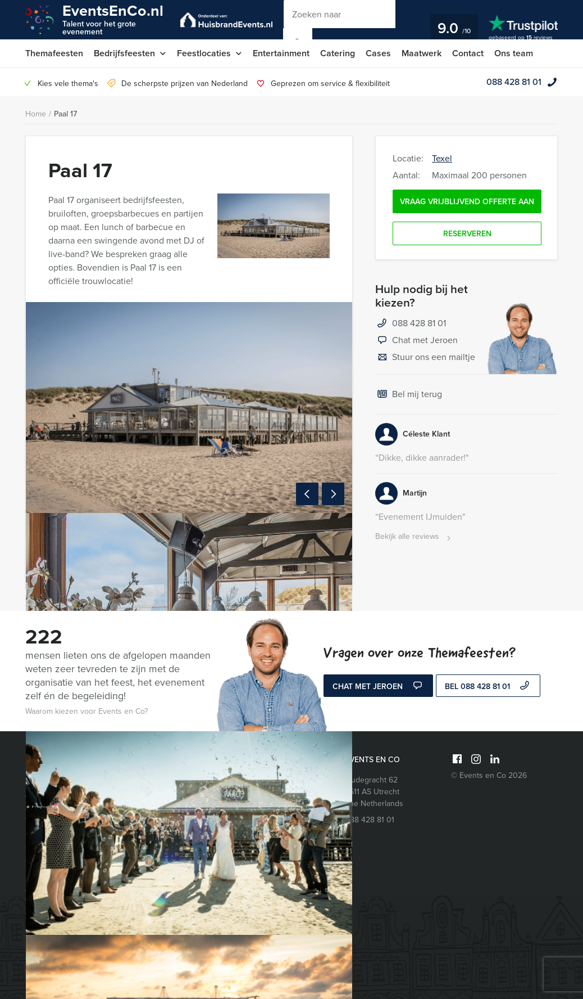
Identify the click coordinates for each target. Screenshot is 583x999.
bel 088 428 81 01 (488, 687)
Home (35, 114)
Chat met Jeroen (416, 341)
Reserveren (467, 234)
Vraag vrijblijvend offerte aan (467, 202)
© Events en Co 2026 (489, 775)
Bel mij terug (408, 395)
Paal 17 (65, 114)
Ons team (513, 53)
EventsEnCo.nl (112, 19)
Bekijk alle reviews (414, 537)
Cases (378, 53)
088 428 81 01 (513, 81)
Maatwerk (421, 53)
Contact (468, 53)
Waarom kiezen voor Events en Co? (86, 711)
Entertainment (281, 53)
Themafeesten (54, 53)
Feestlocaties (204, 53)
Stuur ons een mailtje (425, 357)
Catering (337, 53)
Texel (442, 158)
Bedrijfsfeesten (124, 53)
